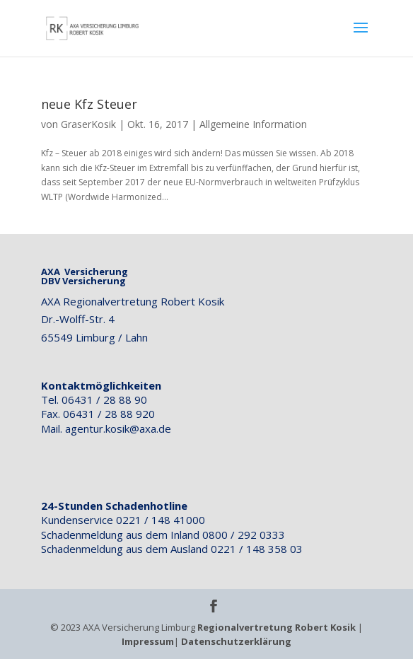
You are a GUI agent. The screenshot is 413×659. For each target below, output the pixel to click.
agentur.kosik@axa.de (118, 428)
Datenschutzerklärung (236, 641)
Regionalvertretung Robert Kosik (276, 627)
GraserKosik (88, 124)
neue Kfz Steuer (89, 103)
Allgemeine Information (253, 124)
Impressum (148, 641)
